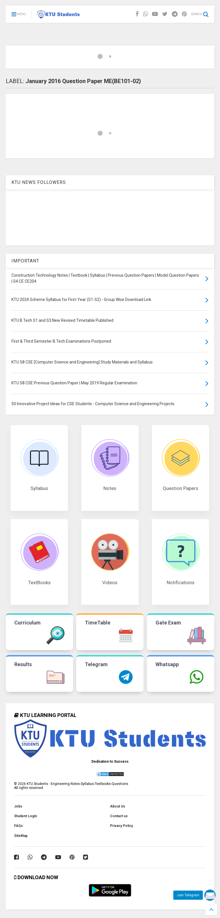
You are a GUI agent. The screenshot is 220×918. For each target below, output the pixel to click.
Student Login (25, 816)
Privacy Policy (121, 826)
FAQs (18, 826)
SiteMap (21, 836)
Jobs (18, 806)
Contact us (119, 816)
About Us (117, 806)
